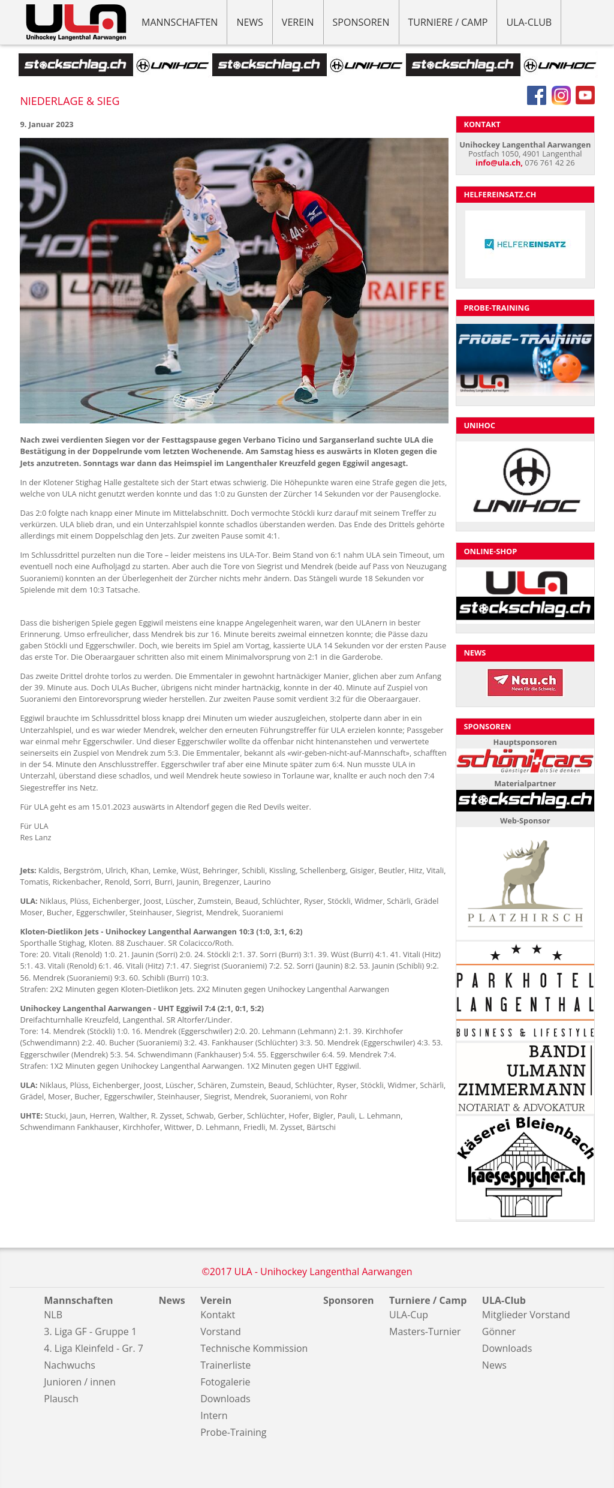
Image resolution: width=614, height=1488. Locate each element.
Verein (298, 22)
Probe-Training (233, 1432)
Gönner (499, 1331)
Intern (213, 1415)
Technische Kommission (254, 1348)
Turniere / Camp (448, 22)
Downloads (225, 1398)
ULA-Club (529, 22)
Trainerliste (225, 1365)
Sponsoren (361, 22)
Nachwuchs (69, 1365)
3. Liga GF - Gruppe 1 (90, 1331)
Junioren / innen (80, 1381)
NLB (53, 1314)
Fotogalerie (225, 1381)
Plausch (61, 1398)
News (249, 22)
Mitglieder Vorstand (526, 1314)
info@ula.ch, (499, 162)
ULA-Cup (408, 1314)
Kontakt (217, 1314)
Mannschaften (180, 22)
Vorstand (220, 1331)
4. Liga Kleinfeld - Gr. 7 (93, 1348)
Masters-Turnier (424, 1331)
